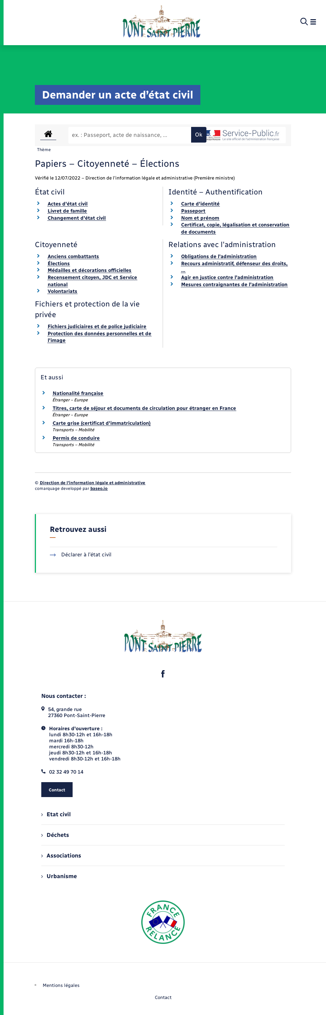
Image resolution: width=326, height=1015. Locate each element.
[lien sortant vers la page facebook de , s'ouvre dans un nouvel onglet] (163, 674)
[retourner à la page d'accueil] (161, 22)
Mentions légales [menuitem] (61, 985)
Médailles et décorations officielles (89, 270)
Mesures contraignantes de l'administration (234, 285)
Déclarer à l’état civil (80, 554)
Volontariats (62, 291)
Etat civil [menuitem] (56, 814)
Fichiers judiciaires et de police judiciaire (97, 327)
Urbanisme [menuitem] (59, 876)
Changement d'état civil (77, 218)
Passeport (193, 211)
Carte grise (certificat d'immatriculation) (102, 423)
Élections (59, 264)
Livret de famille (67, 211)
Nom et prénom (200, 218)
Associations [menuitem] (61, 855)
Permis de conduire (76, 438)
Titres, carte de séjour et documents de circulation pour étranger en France (144, 408)
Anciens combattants (73, 256)
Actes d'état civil (68, 204)
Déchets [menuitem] (55, 835)
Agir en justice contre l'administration (227, 277)
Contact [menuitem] (163, 997)
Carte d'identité (200, 204)
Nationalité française (78, 393)
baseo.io (98, 488)
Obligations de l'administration (219, 256)
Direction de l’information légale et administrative (92, 482)
